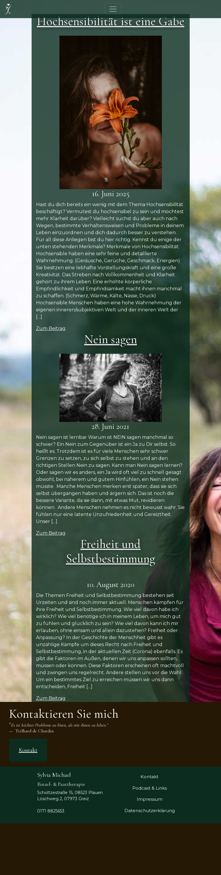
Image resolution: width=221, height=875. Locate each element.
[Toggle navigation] (113, 9)
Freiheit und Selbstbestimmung (110, 551)
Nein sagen (110, 339)
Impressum (149, 799)
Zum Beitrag (51, 328)
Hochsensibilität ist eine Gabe (110, 21)
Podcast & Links (149, 788)
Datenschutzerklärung (149, 810)
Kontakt (28, 750)
